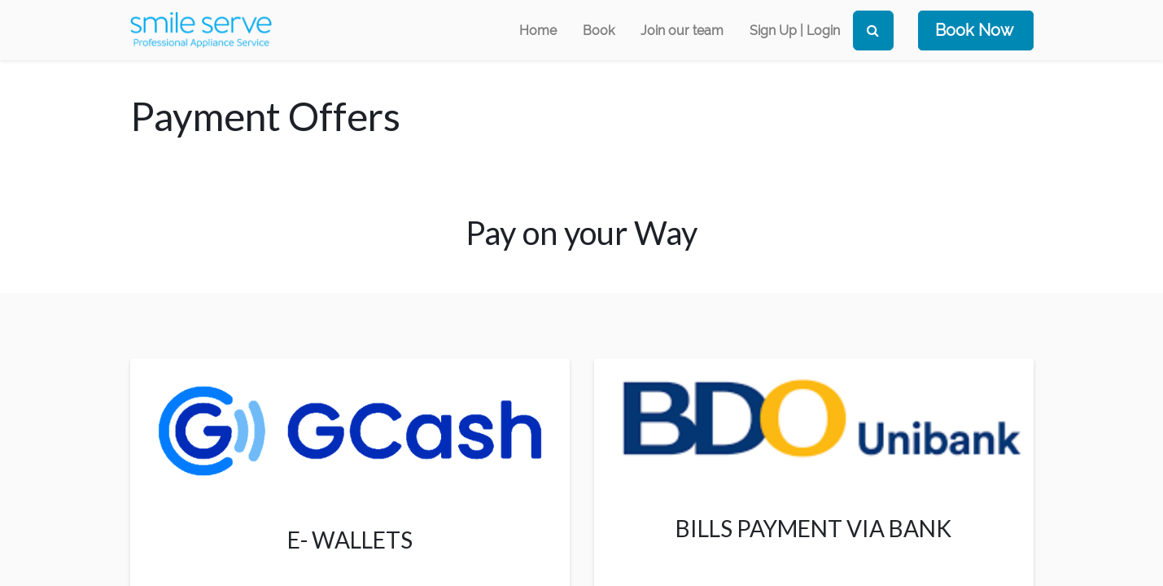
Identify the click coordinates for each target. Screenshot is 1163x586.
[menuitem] (538, 30)
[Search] (873, 30)
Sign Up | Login (795, 30)
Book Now (974, 30)
